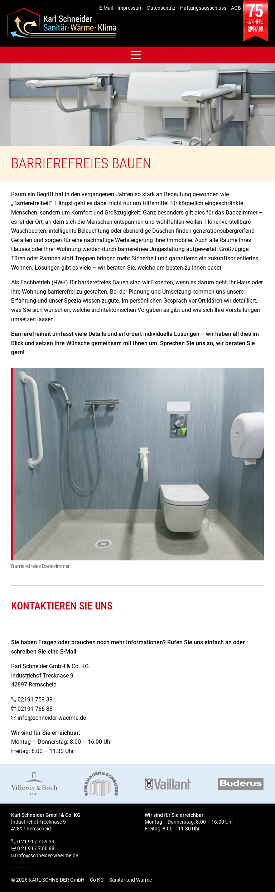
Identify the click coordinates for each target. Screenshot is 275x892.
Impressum (130, 8)
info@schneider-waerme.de (52, 717)
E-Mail (106, 8)
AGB (236, 8)
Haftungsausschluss (203, 8)
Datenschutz (161, 8)
